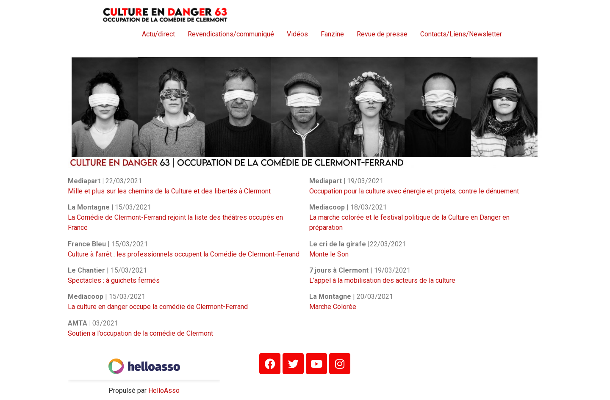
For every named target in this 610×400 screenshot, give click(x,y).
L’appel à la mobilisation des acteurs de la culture (382, 280)
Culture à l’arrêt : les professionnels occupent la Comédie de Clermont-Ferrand (183, 254)
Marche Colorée (332, 307)
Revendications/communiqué (231, 34)
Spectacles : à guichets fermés (114, 280)
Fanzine (332, 34)
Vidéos (297, 34)
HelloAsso (164, 390)
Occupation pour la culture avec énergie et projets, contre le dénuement (414, 191)
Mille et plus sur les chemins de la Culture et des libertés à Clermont (169, 191)
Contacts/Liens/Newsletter (461, 34)
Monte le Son (329, 254)
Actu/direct (158, 34)
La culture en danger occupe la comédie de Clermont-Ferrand (158, 307)
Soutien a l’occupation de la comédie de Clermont (140, 333)
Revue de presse (382, 34)
